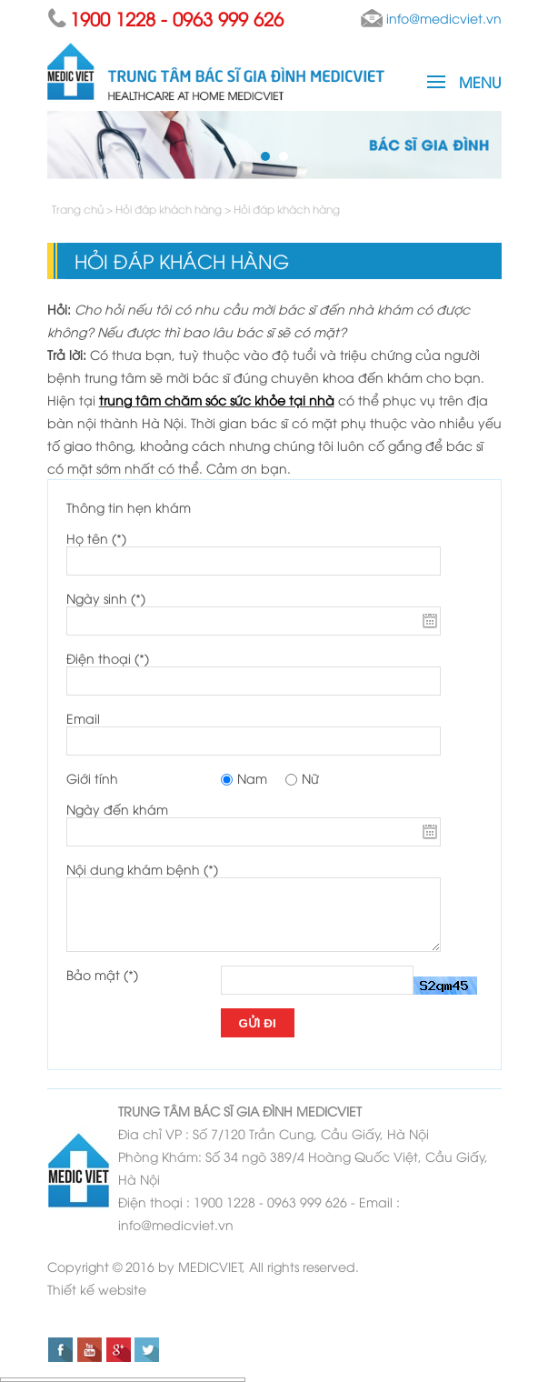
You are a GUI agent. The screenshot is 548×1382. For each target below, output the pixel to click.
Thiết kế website (96, 1288)
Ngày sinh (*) (105, 597)
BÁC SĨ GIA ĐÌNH (243, 1110)
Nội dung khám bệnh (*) (142, 868)
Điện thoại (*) (107, 657)
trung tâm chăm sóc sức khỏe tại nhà (216, 399)
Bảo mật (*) (102, 974)
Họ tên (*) (96, 537)
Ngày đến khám (117, 808)
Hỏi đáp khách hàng (168, 208)
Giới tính (92, 777)
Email (83, 717)
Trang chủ (79, 208)
